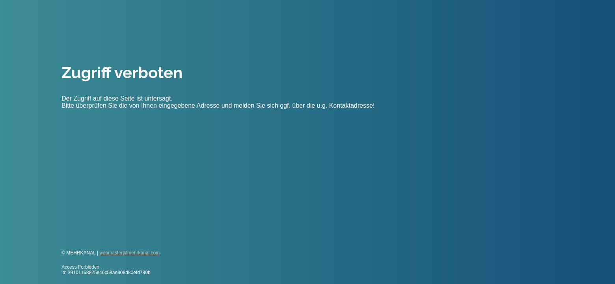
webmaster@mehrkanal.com (129, 253)
